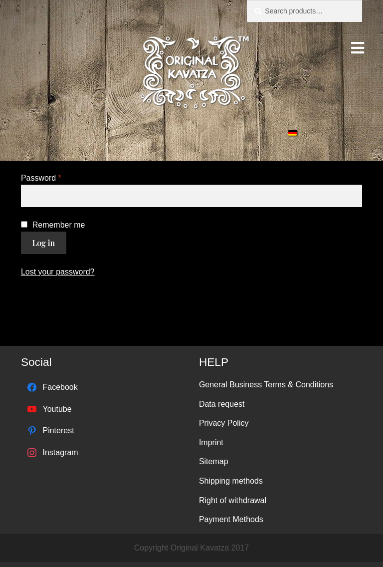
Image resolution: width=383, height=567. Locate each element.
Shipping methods (231, 481)
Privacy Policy (224, 423)
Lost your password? (58, 272)
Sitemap (213, 461)
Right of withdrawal (232, 500)
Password (41, 178)
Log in (43, 243)
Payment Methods (231, 519)
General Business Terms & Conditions (266, 384)
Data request (222, 404)
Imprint (211, 442)
